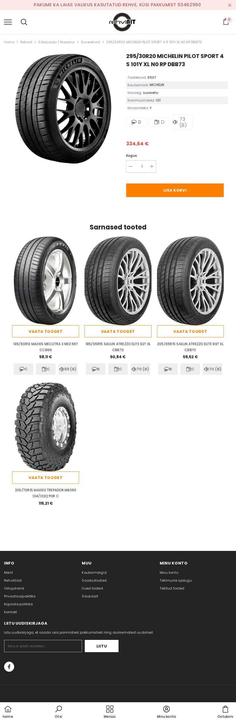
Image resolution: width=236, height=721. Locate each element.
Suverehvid (90, 42)
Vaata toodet (45, 331)
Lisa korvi (175, 190)
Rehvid (26, 42)
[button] (59, 712)
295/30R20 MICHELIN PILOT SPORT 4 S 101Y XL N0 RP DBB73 (154, 42)
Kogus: (132, 155)
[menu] (8, 22)
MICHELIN (157, 84)
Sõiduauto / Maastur (56, 42)
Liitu (101, 646)
